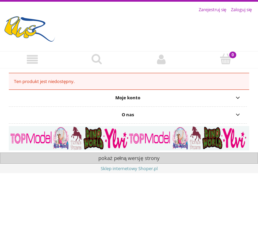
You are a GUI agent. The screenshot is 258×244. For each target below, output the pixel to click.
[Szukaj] (96, 59)
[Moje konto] (161, 59)
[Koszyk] (226, 59)
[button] (32, 59)
